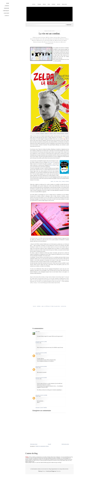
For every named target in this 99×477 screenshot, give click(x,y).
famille (66, 38)
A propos (7, 5)
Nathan (35, 37)
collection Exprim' (35, 38)
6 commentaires (49, 43)
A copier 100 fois (45, 37)
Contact (7, 15)
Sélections (44, 4)
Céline (51, 133)
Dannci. (44, 471)
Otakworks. (58, 471)
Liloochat (37, 378)
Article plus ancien (65, 444)
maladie (53, 40)
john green (47, 40)
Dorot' (55, 133)
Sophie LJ (47, 133)
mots (65, 40)
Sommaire (6, 8)
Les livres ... (34, 4)
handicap (34, 40)
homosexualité (40, 40)
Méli (36, 331)
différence (50, 38)
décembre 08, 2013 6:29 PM (41, 366)
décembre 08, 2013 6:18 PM (41, 352)
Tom (54, 181)
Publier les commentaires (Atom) (42, 446)
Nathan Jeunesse (37, 42)
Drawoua (63, 181)
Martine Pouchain (59, 40)
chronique (63, 37)
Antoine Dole (57, 37)
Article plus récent (33, 444)
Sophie (52, 181)
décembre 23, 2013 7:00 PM (41, 407)
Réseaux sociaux (64, 4)
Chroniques (39, 4)
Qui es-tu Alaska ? (52, 165)
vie (55, 42)
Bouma (57, 181)
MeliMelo (39, 306)
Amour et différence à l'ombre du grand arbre (51, 306)
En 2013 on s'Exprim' (59, 38)
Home (7, 3)
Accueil (49, 444)
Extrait (37, 133)
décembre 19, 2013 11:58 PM (41, 395)
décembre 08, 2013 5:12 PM (41, 341)
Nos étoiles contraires (48, 42)
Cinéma (49, 4)
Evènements (53, 4)
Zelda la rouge (60, 42)
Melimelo (42, 133)
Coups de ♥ (6, 13)
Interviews (58, 4)
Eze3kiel (37, 342)
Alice (60, 181)
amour (51, 37)
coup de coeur (44, 38)
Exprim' (66, 133)
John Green (50, 162)
